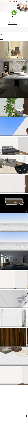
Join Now (26, 1)
